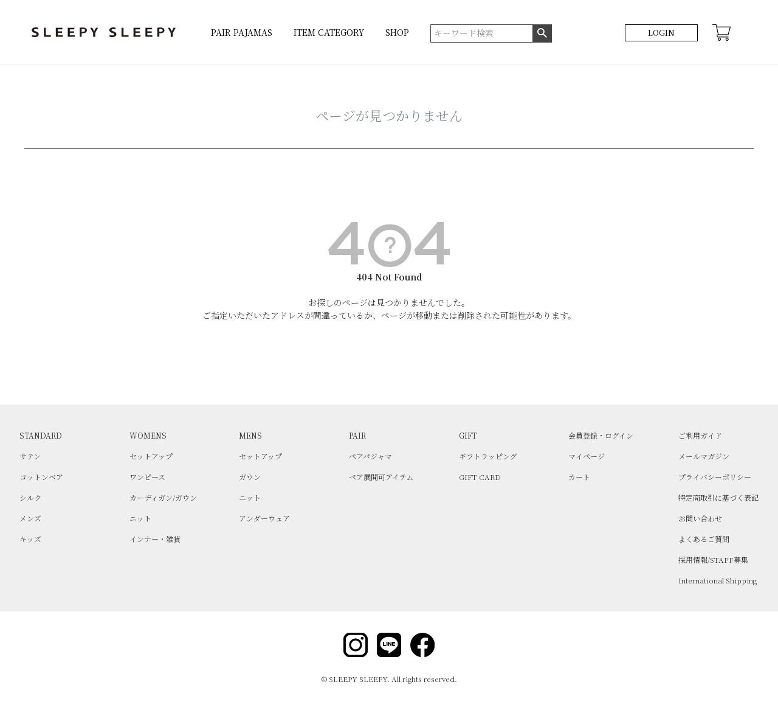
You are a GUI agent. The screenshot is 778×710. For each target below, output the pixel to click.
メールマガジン (703, 456)
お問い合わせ (700, 518)
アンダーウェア (264, 518)
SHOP (397, 32)
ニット (140, 518)
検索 (541, 33)
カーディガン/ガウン (163, 497)
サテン (30, 456)
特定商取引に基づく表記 (718, 497)
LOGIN (661, 32)
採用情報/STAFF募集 (713, 559)
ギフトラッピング (488, 456)
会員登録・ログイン (600, 435)
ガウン (250, 477)
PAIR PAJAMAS (241, 32)
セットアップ (151, 456)
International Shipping (717, 580)
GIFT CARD (480, 477)
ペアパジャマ (370, 456)
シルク (30, 497)
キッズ (30, 539)
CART (721, 32)
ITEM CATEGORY (329, 32)
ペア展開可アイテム (381, 477)
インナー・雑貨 (155, 539)
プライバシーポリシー (714, 477)
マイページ (586, 456)
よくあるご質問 (703, 539)
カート (579, 477)
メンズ (30, 518)
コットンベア (41, 477)
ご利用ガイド (700, 435)
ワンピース (147, 477)
